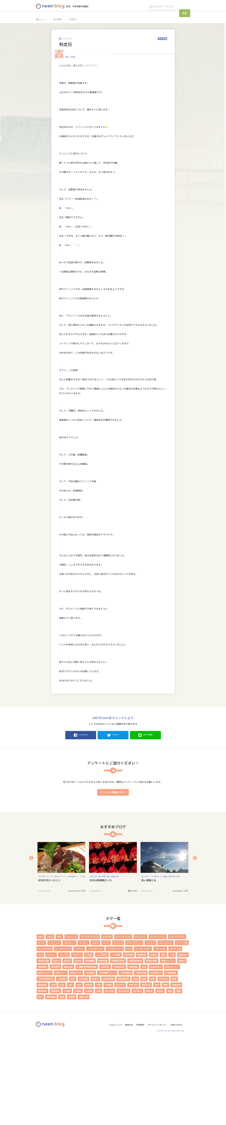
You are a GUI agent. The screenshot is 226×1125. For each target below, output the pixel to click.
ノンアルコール (95, 1034)
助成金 (78, 1046)
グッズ (41, 1028)
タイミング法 (44, 1034)
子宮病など (155, 1058)
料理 (152, 1064)
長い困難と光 (148, 966)
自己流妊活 (123, 1076)
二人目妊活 (154, 962)
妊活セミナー (172, 1052)
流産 (62, 1070)
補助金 (149, 1076)
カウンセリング (123, 1022)
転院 (170, 1076)
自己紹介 (137, 1076)
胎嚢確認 (55, 1076)
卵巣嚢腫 (90, 1046)
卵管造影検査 (135, 1046)
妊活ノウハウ (60, 962)
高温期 (71, 1082)
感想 (108, 962)
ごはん (95, 1028)
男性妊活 (146, 1070)
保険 (163, 1040)
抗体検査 (83, 1064)
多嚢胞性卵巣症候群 (86, 1052)
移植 (165, 1070)
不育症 (89, 1040)
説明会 (160, 1076)
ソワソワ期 (181, 1028)
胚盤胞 (78, 1076)
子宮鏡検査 (171, 1058)
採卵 (135, 1064)
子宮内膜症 (125, 1058)
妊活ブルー (60, 1058)
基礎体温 (68, 1052)
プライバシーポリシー (157, 1109)
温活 (70, 1070)
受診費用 (55, 1052)
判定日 (56, 1046)
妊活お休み (155, 1052)
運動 (178, 1076)
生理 (98, 1070)
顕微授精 (51, 1082)
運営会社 (126, 1109)
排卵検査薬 (108, 1064)
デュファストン (62, 1034)
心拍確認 (62, 1064)
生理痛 (108, 1070)
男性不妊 (172, 962)
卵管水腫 (103, 1046)
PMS (59, 1022)
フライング (160, 1034)
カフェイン (140, 1022)
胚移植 (89, 1076)
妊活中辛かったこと (49, 966)
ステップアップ (134, 1028)
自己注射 (109, 1076)
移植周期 (176, 1070)
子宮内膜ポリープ (74, 962)
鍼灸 (178, 962)
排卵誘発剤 (123, 1064)
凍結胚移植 (43, 1046)
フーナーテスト (142, 1034)
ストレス (50, 962)
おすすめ (42, 962)
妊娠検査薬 (119, 1052)
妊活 (144, 1052)
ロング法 (64, 1040)
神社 (157, 1070)
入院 (172, 1040)
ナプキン (79, 1034)
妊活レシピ (75, 1058)
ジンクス (118, 1028)
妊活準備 (90, 1058)
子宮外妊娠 (140, 1058)
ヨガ (40, 1040)
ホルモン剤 (175, 1034)
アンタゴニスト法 (89, 1022)
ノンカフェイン (114, 1034)
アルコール (71, 1022)
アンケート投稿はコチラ (113, 878)
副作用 (67, 1046)
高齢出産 (114, 962)
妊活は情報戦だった (101, 966)
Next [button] (195, 943)
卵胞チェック (167, 1046)
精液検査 (42, 1076)
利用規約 (138, 1109)
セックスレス (165, 1028)
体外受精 (59, 19)
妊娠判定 (105, 1052)
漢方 (79, 1070)
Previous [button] (31, 943)
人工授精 (163, 962)
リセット (51, 1040)
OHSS (50, 1022)
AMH (40, 1022)
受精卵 (181, 1046)
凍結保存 (182, 1040)
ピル (129, 1034)
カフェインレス (157, 1022)
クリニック (54, 1028)
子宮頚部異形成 (45, 1064)
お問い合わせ (177, 1109)
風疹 (62, 1082)
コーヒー (83, 1028)
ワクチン (77, 1040)
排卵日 (95, 1064)
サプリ (106, 1028)
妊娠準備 (133, 1052)
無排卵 (89, 1070)
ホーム (41, 19)
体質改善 (141, 1040)
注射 (53, 1070)
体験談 (153, 1040)
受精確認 (42, 1052)
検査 (174, 1064)
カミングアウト (177, 1022)
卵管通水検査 (118, 1046)
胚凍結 (67, 1076)
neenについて (112, 1109)
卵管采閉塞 (151, 1046)
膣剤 (98, 1076)
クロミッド (69, 1028)
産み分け (120, 1070)
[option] (61, 953)
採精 (144, 1064)
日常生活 (163, 1064)
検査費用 (42, 1070)
